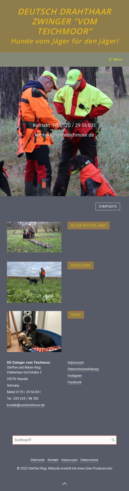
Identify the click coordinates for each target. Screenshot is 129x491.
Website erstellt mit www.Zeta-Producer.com (80, 468)
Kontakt (53, 460)
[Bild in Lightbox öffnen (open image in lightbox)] (34, 237)
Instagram (75, 376)
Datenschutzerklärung (83, 369)
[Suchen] (113, 440)
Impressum (76, 362)
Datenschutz (89, 460)
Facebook (75, 382)
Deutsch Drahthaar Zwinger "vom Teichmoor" (64, 21)
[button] (108, 206)
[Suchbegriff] (64, 440)
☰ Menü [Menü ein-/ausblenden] (115, 59)
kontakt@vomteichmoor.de (26, 405)
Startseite (38, 460)
